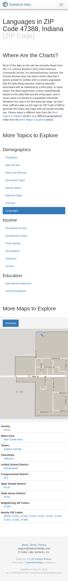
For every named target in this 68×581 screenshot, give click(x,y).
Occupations (12, 250)
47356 (7, 506)
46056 (7, 516)
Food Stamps (12, 243)
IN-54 (7, 496)
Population (11, 157)
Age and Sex (12, 165)
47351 (41, 516)
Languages (11, 210)
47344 (32, 516)
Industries (11, 258)
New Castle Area (13, 439)
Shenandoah (11, 468)
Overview (10, 323)
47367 (7, 519)
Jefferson (9, 458)
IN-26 (7, 487)
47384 (15, 519)
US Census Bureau (41, 559)
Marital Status (13, 187)
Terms (33, 544)
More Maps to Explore (32, 119)
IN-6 (6, 477)
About (25, 544)
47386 (24, 519)
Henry (7, 429)
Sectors (9, 266)
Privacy (42, 544)
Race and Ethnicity (16, 172)
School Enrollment (15, 291)
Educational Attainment (18, 283)
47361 (49, 516)
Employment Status (16, 235)
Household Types (15, 180)
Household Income (16, 228)
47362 (57, 516)
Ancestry (10, 203)
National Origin (13, 195)
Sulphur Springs (13, 449)
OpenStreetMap (34, 562)
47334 (24, 516)
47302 (15, 516)
